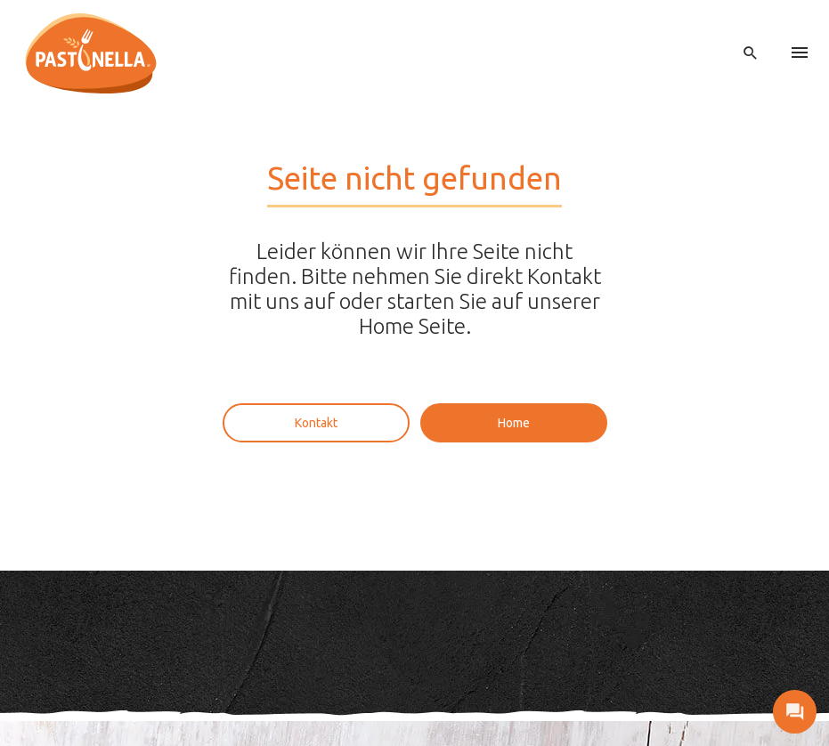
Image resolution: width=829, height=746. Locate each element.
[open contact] (795, 712)
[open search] (751, 53)
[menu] (800, 53)
